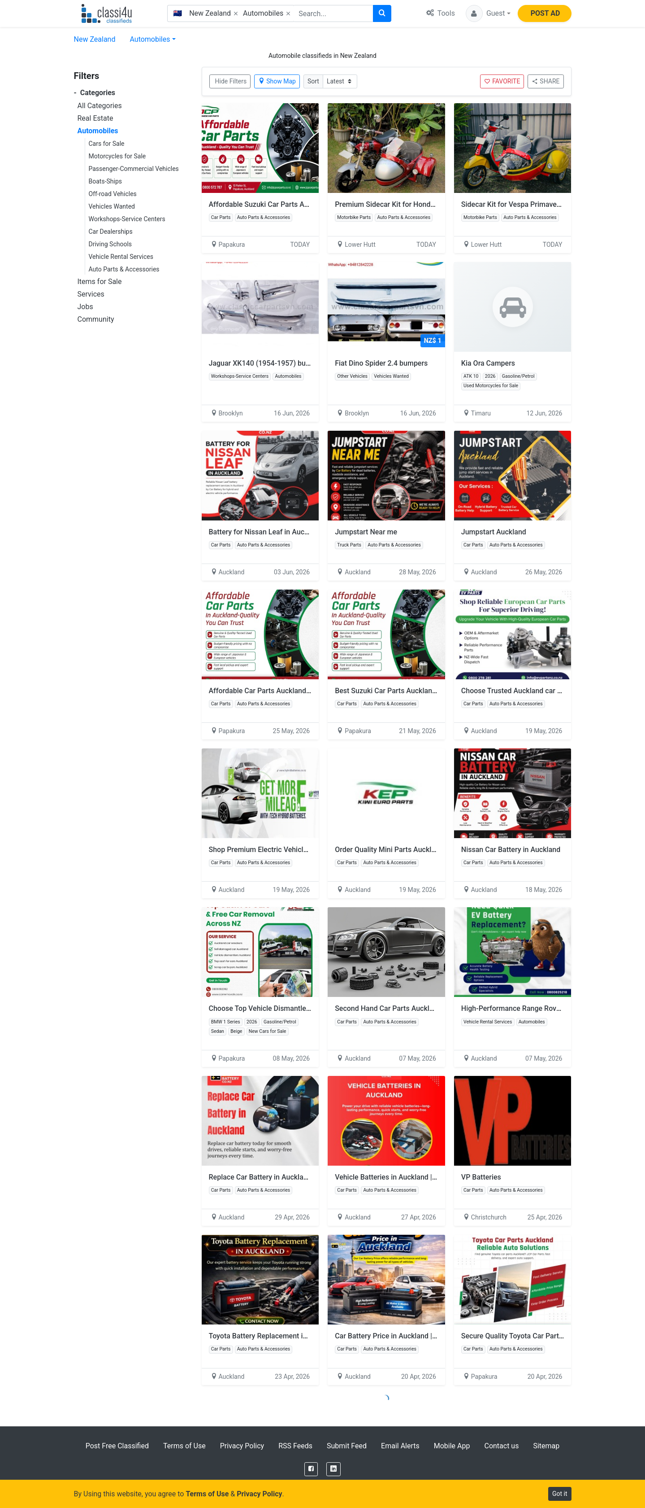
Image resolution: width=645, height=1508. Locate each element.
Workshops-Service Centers (127, 219)
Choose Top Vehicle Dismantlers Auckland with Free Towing (304, 1008)
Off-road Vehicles (113, 193)
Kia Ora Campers (488, 363)
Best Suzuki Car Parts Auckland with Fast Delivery (414, 690)
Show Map (277, 81)
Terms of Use (184, 1446)
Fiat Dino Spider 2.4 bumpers (381, 363)
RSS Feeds (295, 1446)
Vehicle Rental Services (121, 256)
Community (96, 319)
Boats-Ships (105, 181)
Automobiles (150, 39)
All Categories (100, 105)
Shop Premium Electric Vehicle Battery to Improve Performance (310, 849)
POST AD (545, 13)
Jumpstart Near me (366, 532)
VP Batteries (481, 1177)
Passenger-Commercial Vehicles (134, 168)
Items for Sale (100, 281)
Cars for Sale (107, 143)
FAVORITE (502, 81)
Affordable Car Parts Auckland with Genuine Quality (291, 690)
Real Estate (95, 118)
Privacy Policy (242, 1446)
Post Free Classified (117, 1446)
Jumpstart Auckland (493, 532)
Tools (440, 13)
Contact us (501, 1446)
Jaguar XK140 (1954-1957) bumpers (267, 363)
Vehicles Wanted (112, 206)
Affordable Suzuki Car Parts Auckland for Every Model (295, 204)
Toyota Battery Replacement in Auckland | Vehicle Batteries (303, 1336)
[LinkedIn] (333, 1469)
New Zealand (95, 39)
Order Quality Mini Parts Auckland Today (399, 849)
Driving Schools (110, 244)
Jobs (85, 306)
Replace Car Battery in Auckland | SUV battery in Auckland (301, 1177)
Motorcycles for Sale (117, 156)
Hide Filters (231, 81)
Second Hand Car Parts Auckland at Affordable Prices (421, 1008)
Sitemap (546, 1446)
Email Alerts (400, 1446)
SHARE (545, 81)
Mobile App (452, 1446)
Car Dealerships (111, 231)
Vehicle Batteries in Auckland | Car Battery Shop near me (425, 1177)
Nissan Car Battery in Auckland (510, 849)
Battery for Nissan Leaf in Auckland (265, 532)
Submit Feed (347, 1446)
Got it (559, 1493)
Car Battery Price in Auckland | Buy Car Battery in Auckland (429, 1336)
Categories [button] (95, 92)
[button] (488, 13)
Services (91, 294)
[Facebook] (311, 1469)
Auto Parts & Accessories (124, 269)
